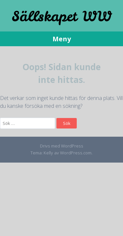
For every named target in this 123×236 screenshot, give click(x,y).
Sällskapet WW (62, 16)
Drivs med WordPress (61, 146)
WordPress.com (76, 153)
